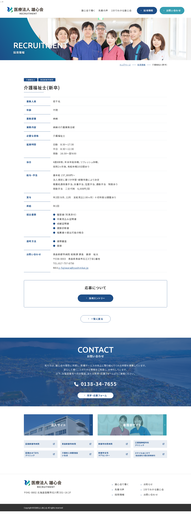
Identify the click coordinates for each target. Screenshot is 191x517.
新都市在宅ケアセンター (114, 459)
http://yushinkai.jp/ (58, 427)
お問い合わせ (149, 500)
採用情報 (141, 64)
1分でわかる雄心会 (121, 10)
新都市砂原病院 (114, 447)
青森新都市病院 (77, 447)
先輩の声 (103, 10)
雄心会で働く (88, 10)
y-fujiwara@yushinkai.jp (73, 267)
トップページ (125, 64)
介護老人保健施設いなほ (77, 459)
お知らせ (147, 490)
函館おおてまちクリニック (41, 459)
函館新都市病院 (41, 447)
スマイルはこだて (150, 459)
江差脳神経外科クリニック (150, 447)
